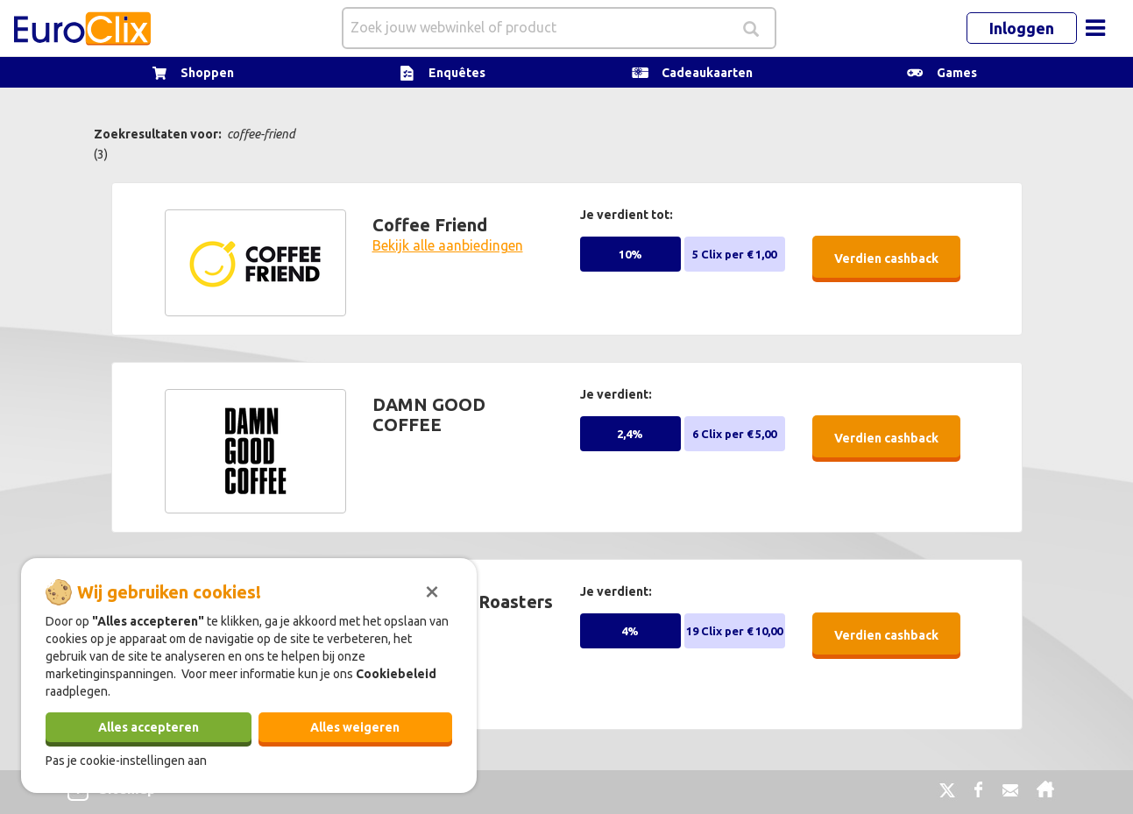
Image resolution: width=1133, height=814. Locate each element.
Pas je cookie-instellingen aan (126, 761)
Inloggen (1021, 28)
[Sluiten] (432, 589)
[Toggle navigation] (1095, 28)
